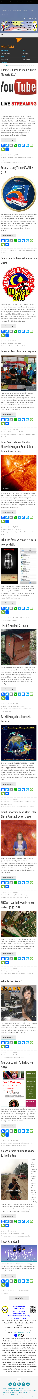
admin (4, 155)
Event (26, 1291)
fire (29, 1236)
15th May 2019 (14, 618)
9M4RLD (5, 709)
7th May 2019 (13, 1231)
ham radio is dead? (8, 1057)
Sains (19, 529)
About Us (17, 2)
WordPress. (33, 1397)
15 (33, 65)
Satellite (10, 804)
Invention (32, 802)
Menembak (3, 10)
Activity (5, 157)
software (14, 620)
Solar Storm (13, 897)
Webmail (28, 6)
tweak (9, 976)
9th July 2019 (13, 250)
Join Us (23, 2)
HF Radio (12, 973)
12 (27, 65)
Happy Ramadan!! (10, 1241)
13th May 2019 (14, 799)
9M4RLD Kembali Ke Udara (14, 626)
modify (24, 973)
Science (30, 532)
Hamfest (22, 1143)
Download (15, 6)
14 (31, 65)
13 (29, 65)
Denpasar (8, 1145)
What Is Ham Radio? (11, 981)
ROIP (9, 620)
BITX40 (5, 973)
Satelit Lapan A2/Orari (27, 807)
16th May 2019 (14, 527)
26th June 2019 (14, 429)
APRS (9, 10)
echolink (5, 620)
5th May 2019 (13, 1291)
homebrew (19, 973)
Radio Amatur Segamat (9, 434)
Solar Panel (25, 709)
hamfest (14, 1145)
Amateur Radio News (27, 157)
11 (25, 65)
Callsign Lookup (17, 10)
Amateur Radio (9, 2)
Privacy (3, 14)
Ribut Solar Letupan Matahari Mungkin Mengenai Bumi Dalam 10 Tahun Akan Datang (18, 446)
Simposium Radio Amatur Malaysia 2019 (14, 162)
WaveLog (25, 10)
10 (23, 65)
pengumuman (5, 160)
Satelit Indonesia (16, 807)
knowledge (32, 250)
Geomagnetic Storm (8, 532)
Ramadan (5, 1293)
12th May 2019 (14, 892)
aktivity (10, 157)
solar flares (6, 897)
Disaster (22, 1233)
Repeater (22, 6)
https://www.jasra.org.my (22, 1332)
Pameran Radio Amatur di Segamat (19, 351)
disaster (25, 1236)
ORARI (5, 253)
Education (24, 432)
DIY (9, 973)
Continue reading (9, 140)
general (22, 1055)
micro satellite (7, 807)
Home (2, 2)
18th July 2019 (14, 155)
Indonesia (19, 1145)
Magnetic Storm (19, 532)
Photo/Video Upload (6, 6)
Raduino (29, 973)
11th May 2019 (14, 968)
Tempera (25, 1397)
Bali (4, 1145)
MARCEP (31, 10)
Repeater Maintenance (15, 709)
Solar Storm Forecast (22, 897)
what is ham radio (19, 1057)
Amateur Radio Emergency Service (12, 1236)
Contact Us (29, 2)
